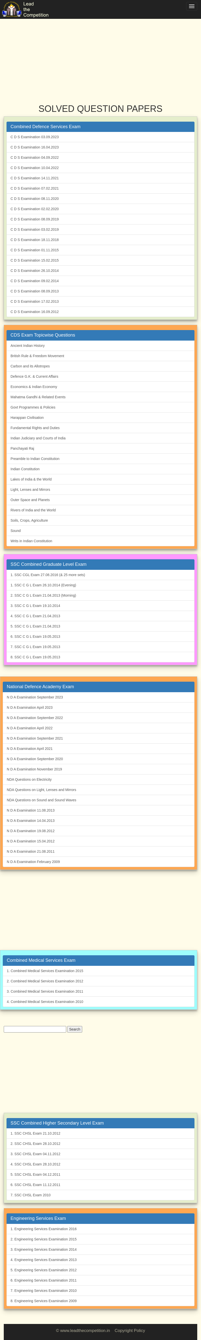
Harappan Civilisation (27, 418)
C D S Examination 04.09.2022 (35, 157)
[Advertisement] (100, 55)
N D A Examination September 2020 (35, 759)
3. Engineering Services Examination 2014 (44, 1249)
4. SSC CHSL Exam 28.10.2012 (35, 1164)
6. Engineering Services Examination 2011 (44, 1280)
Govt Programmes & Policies (33, 407)
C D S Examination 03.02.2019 (35, 229)
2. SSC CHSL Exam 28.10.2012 (35, 1144)
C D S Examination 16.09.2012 (35, 312)
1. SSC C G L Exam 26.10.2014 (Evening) (43, 585)
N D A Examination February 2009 (33, 862)
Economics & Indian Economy (34, 387)
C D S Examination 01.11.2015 (35, 250)
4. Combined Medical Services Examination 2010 (45, 1002)
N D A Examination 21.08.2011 (31, 851)
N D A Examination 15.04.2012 (31, 841)
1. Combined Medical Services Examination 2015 (45, 971)
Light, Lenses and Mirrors (30, 490)
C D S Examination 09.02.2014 (35, 281)
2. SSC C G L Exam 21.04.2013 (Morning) (43, 595)
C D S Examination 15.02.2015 (35, 260)
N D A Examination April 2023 (30, 707)
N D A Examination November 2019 (34, 769)
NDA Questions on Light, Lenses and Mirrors (41, 790)
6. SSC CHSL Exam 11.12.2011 (35, 1185)
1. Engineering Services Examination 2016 (44, 1229)
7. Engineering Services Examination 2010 (44, 1291)
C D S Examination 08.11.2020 (35, 199)
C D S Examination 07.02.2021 (35, 188)
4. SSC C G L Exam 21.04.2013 (35, 616)
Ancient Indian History (28, 346)
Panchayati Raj (22, 448)
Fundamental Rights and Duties (35, 428)
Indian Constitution (25, 469)
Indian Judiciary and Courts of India (38, 438)
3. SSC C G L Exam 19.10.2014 (35, 606)
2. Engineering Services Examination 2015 (44, 1239)
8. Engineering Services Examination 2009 (44, 1301)
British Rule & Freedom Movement (37, 356)
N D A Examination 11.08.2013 (31, 810)
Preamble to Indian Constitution (35, 459)
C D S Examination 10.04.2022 (35, 168)
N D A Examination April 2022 (30, 728)
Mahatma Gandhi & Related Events (38, 397)
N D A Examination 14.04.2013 (31, 821)
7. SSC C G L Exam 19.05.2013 (35, 647)
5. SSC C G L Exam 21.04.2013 (35, 626)
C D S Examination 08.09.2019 (35, 219)
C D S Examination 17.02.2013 (35, 301)
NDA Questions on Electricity (29, 779)
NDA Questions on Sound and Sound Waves (41, 800)
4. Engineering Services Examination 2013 (44, 1260)
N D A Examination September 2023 (35, 697)
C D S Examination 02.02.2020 (35, 209)
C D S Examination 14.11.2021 (35, 178)
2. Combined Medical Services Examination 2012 (45, 981)
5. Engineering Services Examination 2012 (44, 1270)
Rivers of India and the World (33, 510)
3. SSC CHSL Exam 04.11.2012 (35, 1154)
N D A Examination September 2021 (35, 738)
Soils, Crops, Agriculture (29, 520)
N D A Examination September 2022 (35, 718)
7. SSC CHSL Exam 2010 (31, 1195)
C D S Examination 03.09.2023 (35, 137)
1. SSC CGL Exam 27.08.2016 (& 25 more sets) (48, 575)
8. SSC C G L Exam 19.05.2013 (35, 657)
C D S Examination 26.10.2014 (35, 271)
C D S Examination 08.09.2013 (35, 291)
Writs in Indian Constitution (31, 541)
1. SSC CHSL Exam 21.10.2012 (35, 1133)
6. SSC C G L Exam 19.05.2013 (35, 637)
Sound (16, 531)
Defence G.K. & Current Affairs (34, 376)
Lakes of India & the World (31, 479)
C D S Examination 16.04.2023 (35, 147)
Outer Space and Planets (30, 500)
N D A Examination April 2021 (30, 749)
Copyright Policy (130, 1330)
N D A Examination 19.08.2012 (31, 831)
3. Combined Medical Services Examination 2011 (45, 991)
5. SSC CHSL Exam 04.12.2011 (35, 1174)
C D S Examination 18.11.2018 (35, 240)
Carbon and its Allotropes (30, 366)
